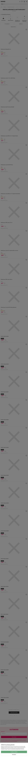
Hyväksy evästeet (14, 751)
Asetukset (14, 754)
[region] (14, 750)
